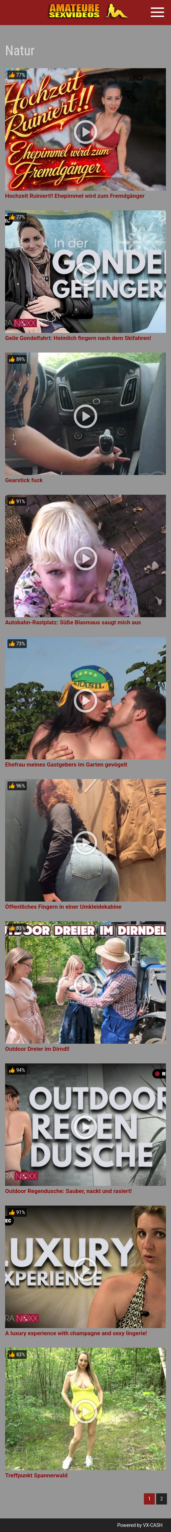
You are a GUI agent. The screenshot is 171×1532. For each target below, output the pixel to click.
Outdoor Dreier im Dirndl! (37, 1048)
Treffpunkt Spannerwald (36, 1475)
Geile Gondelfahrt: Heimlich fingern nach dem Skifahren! (78, 338)
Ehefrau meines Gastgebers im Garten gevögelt (66, 764)
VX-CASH (153, 1525)
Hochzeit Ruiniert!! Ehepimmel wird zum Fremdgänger (75, 195)
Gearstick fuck (24, 480)
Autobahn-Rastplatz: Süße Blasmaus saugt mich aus (73, 622)
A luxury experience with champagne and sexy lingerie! (76, 1333)
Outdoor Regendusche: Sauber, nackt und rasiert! (68, 1191)
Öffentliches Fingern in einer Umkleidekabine (63, 906)
